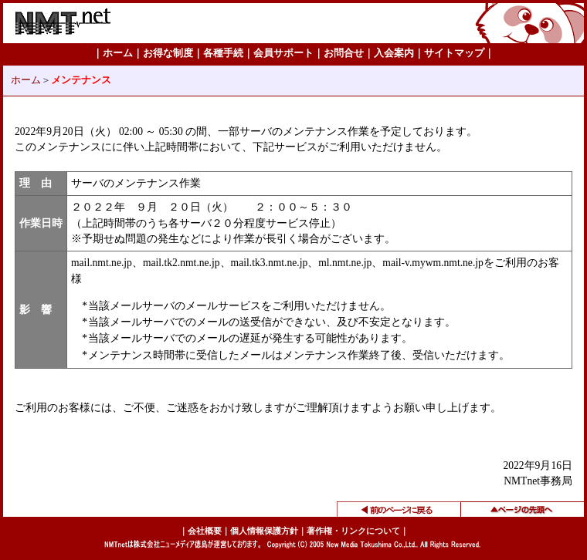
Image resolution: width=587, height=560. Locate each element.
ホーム (26, 80)
